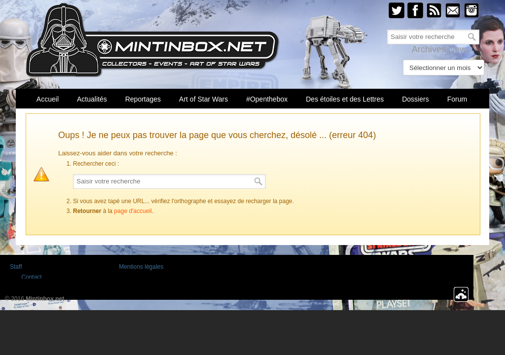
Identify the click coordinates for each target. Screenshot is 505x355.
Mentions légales (141, 266)
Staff (16, 266)
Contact (31, 277)
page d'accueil (132, 211)
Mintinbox (153, 40)
